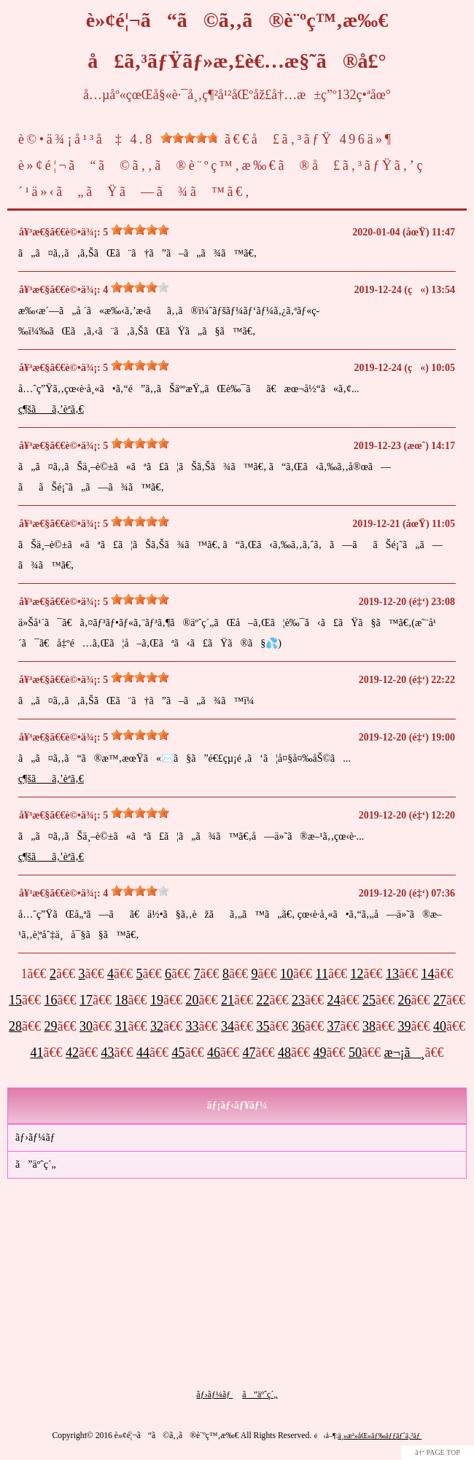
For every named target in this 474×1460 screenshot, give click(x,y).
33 (192, 1026)
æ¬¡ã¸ (404, 1052)
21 (227, 1000)
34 (227, 1026)
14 (427, 974)
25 (369, 1000)
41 (36, 1052)
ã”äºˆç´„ (35, 1164)
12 (356, 974)
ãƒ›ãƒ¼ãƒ (36, 1137)
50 (355, 1052)
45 (177, 1052)
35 (263, 1026)
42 (72, 1052)
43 (107, 1052)
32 (156, 1026)
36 (298, 1026)
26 (404, 1000)
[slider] (189, 138)
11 (322, 974)
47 (248, 1052)
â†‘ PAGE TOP (437, 1452)
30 (86, 1026)
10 (286, 974)
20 (192, 1000)
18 (121, 1000)
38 (369, 1026)
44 (142, 1052)
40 (439, 1026)
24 (334, 1000)
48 (284, 1052)
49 (319, 1052)
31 (121, 1026)
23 (298, 1000)
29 (51, 1026)
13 (392, 974)
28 (15, 1026)
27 (439, 1000)
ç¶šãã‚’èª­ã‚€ (51, 409)
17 (86, 1000)
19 (156, 1000)
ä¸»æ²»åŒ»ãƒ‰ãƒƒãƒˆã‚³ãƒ (379, 1436)
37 (334, 1026)
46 (213, 1052)
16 (51, 1000)
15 (15, 1000)
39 (404, 1026)
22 (263, 1000)
